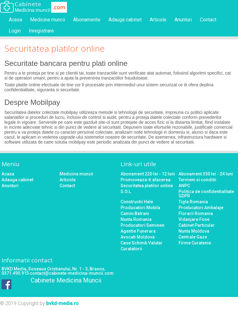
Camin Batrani (135, 213)
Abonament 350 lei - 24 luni (205, 174)
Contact (208, 20)
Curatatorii (131, 249)
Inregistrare (41, 31)
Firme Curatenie (194, 243)
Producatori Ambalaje (200, 207)
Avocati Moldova (138, 237)
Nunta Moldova (193, 231)
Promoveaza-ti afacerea (145, 180)
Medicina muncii (47, 20)
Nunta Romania (136, 219)
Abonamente (86, 20)
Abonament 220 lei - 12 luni (148, 174)
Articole (158, 20)
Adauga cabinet (125, 20)
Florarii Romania (195, 213)
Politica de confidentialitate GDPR (206, 193)
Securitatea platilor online (147, 185)
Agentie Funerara (138, 231)
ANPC (184, 185)
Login (15, 31)
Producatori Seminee (142, 225)
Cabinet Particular (196, 225)
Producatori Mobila (140, 207)
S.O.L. (126, 191)
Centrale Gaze (192, 237)
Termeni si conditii (197, 180)
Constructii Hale (137, 202)
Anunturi (183, 20)
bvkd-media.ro (62, 303)
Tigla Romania (193, 202)
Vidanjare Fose (193, 219)
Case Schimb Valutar (142, 243)
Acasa (15, 20)
